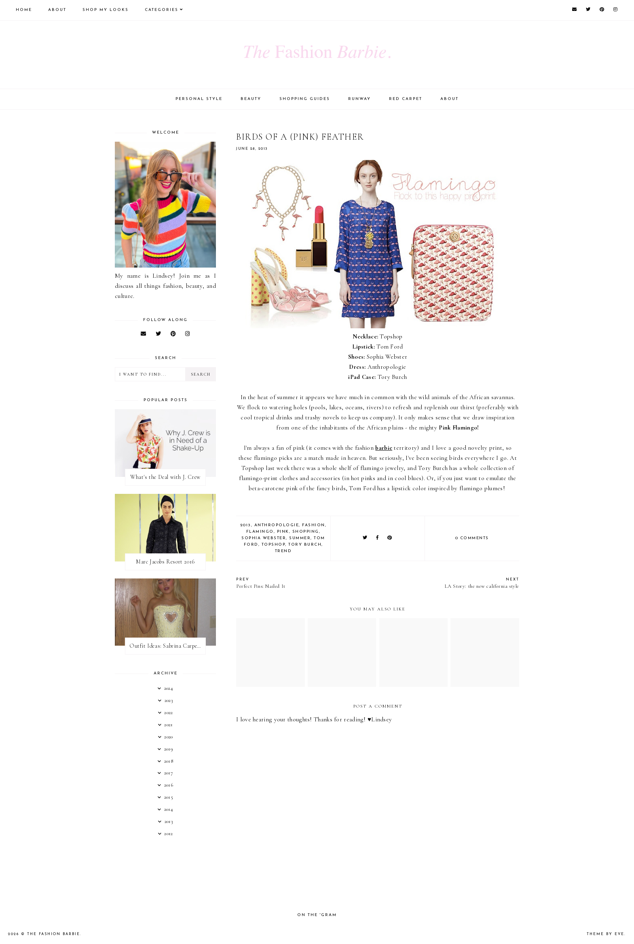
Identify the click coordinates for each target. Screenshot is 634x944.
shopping (305, 531)
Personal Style (198, 99)
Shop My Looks (105, 10)
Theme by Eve (605, 934)
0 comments (472, 538)
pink (283, 531)
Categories (161, 10)
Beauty (251, 99)
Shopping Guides (304, 99)
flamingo (260, 531)
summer (300, 538)
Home (24, 10)
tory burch (304, 544)
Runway (359, 99)
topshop (273, 544)
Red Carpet (405, 99)
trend (283, 551)
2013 (245, 525)
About (57, 10)
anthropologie (276, 525)
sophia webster (263, 538)
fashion (313, 525)
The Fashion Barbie (53, 934)
